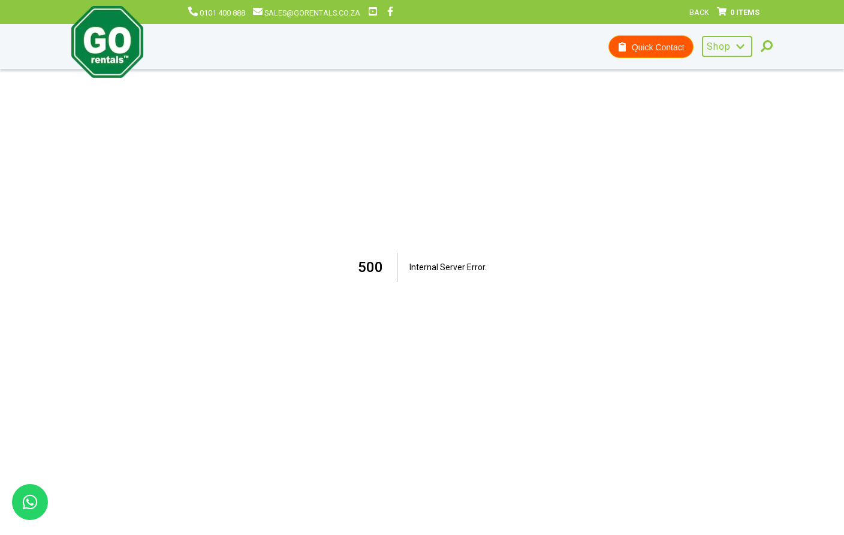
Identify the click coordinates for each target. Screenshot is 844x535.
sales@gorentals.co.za (306, 12)
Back (699, 12)
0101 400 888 (216, 12)
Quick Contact (651, 47)
